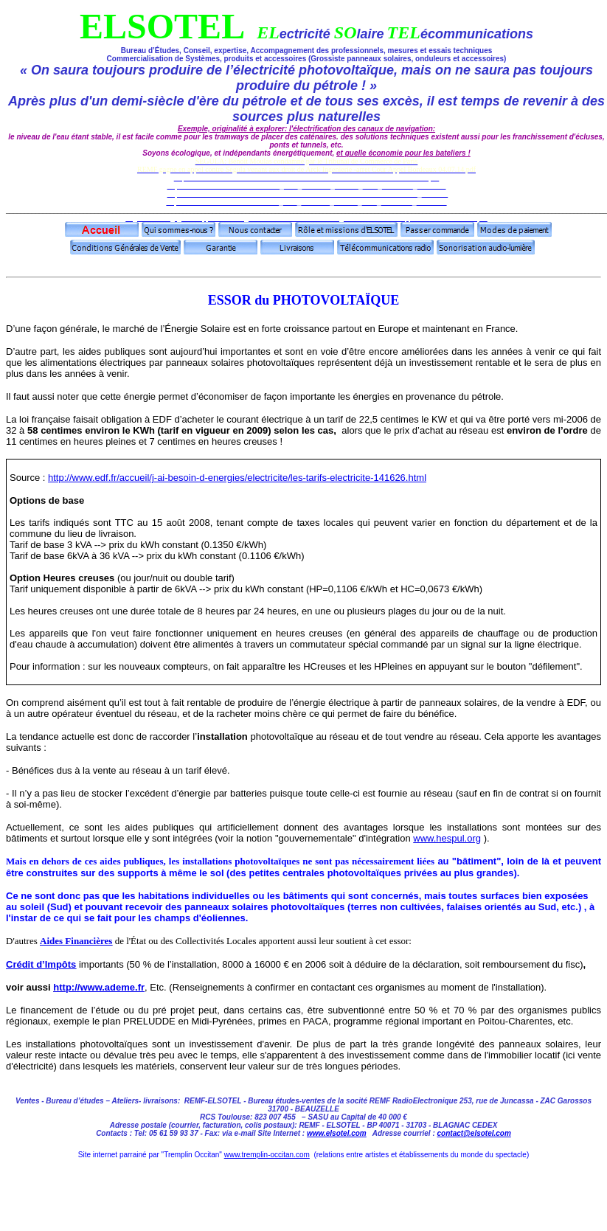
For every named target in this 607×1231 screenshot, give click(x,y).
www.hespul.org (447, 838)
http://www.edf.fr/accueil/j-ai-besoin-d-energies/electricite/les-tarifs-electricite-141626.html (237, 477)
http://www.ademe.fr (99, 987)
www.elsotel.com (337, 1133)
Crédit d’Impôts (41, 964)
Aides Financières (76, 940)
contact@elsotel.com (474, 1133)
